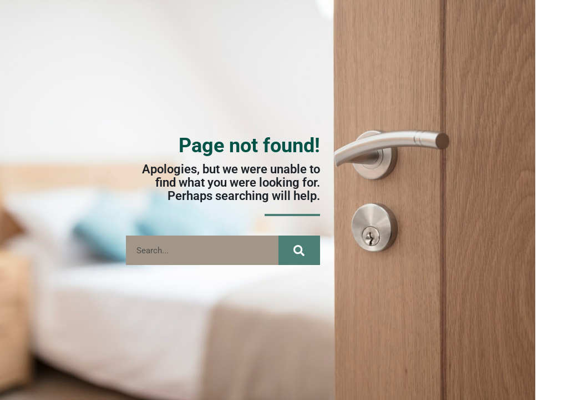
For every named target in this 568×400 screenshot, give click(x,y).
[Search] (299, 251)
